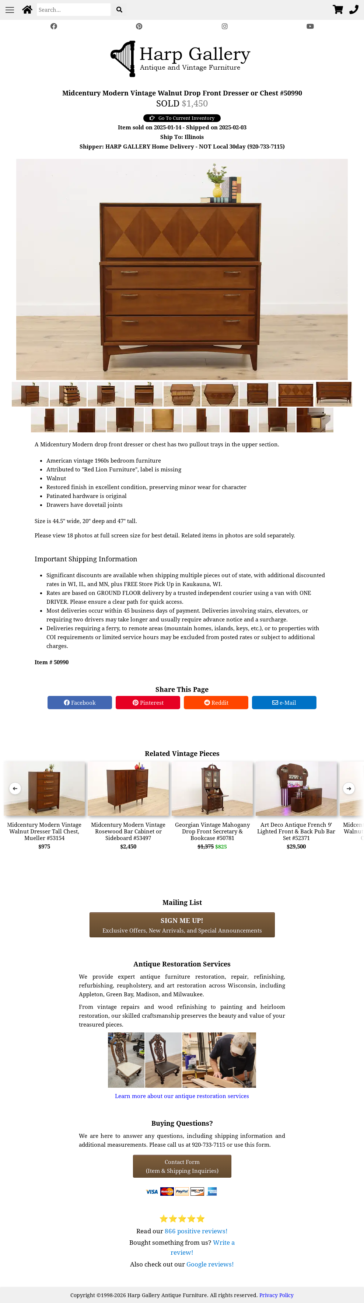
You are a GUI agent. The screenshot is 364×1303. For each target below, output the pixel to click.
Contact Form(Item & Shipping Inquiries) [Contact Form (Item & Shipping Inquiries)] (182, 1166)
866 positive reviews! (196, 1231)
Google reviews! (210, 1264)
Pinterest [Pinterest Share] (148, 702)
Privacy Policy (276, 1295)
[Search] (74, 9)
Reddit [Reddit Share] (216, 702)
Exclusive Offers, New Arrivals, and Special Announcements (182, 925)
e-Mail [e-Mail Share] (284, 702)
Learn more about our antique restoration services (182, 1096)
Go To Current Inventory (182, 118)
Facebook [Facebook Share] (80, 702)
